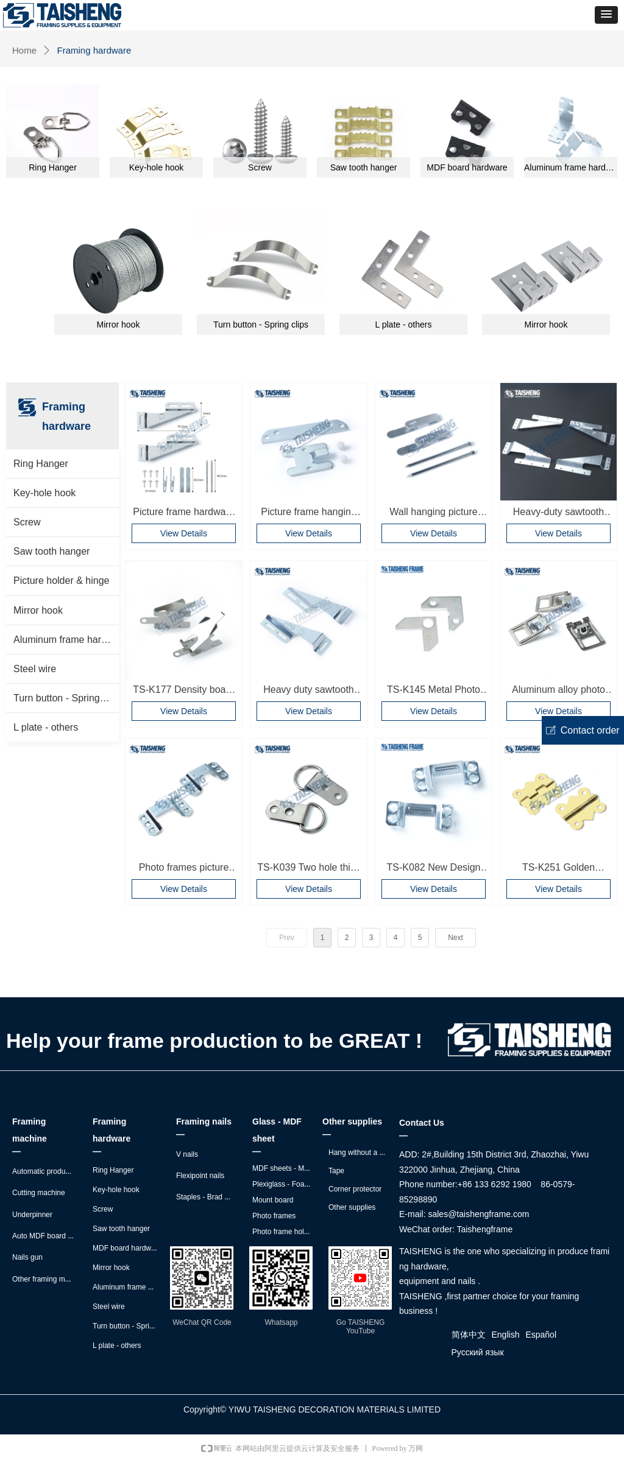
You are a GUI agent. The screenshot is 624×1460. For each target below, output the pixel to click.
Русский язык (478, 1352)
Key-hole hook (44, 493)
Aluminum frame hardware (66, 639)
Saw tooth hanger (51, 551)
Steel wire (34, 669)
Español (540, 1334)
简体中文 (469, 1334)
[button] (606, 15)
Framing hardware (94, 50)
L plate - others (45, 727)
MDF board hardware (467, 167)
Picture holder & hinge (61, 580)
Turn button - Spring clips (66, 698)
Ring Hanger (40, 463)
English (506, 1334)
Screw (26, 522)
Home (24, 50)
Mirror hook (38, 610)
